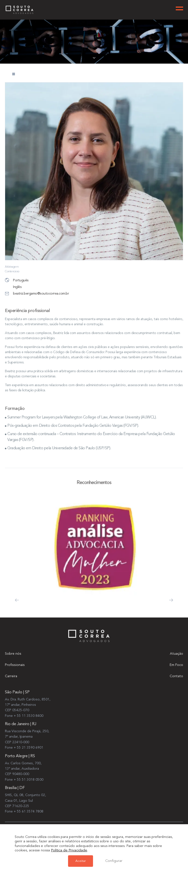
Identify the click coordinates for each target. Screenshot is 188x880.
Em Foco (176, 665)
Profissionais (15, 665)
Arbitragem (12, 266)
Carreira (11, 676)
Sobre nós (13, 653)
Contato (176, 676)
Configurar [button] (113, 861)
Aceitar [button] (80, 861)
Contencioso (12, 271)
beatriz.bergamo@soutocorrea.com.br (37, 294)
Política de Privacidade (69, 850)
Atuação (176, 653)
